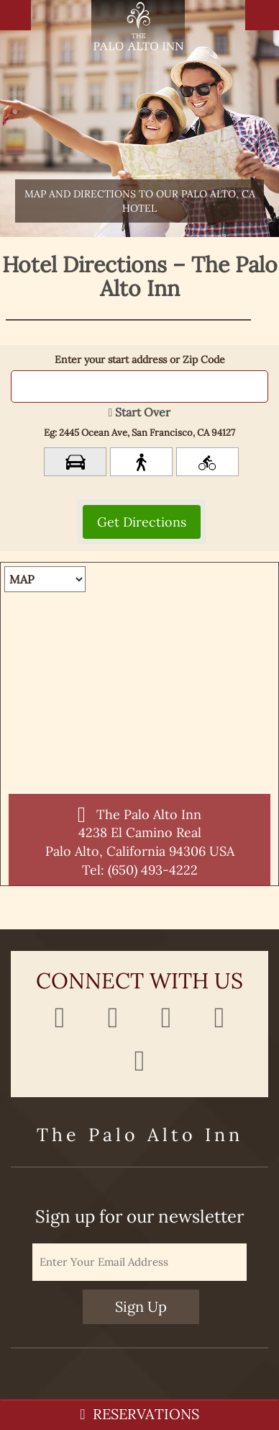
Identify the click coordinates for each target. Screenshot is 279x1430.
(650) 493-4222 (153, 870)
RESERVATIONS (139, 1414)
